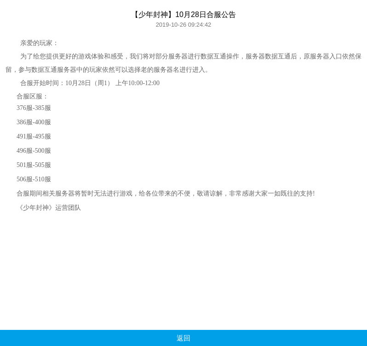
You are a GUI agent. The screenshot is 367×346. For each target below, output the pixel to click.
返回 (183, 338)
